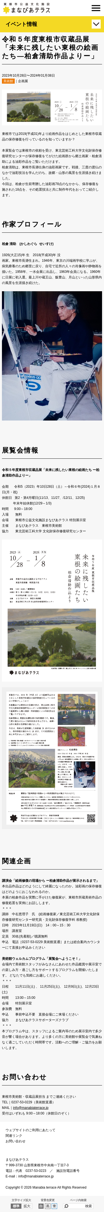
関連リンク (14, 1136)
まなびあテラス (52, 8)
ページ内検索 (78, 1200)
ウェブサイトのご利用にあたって (30, 1130)
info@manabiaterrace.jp (31, 1108)
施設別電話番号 (68, 1171)
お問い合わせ (16, 1141)
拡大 (27, 1206)
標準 (16, 1206)
